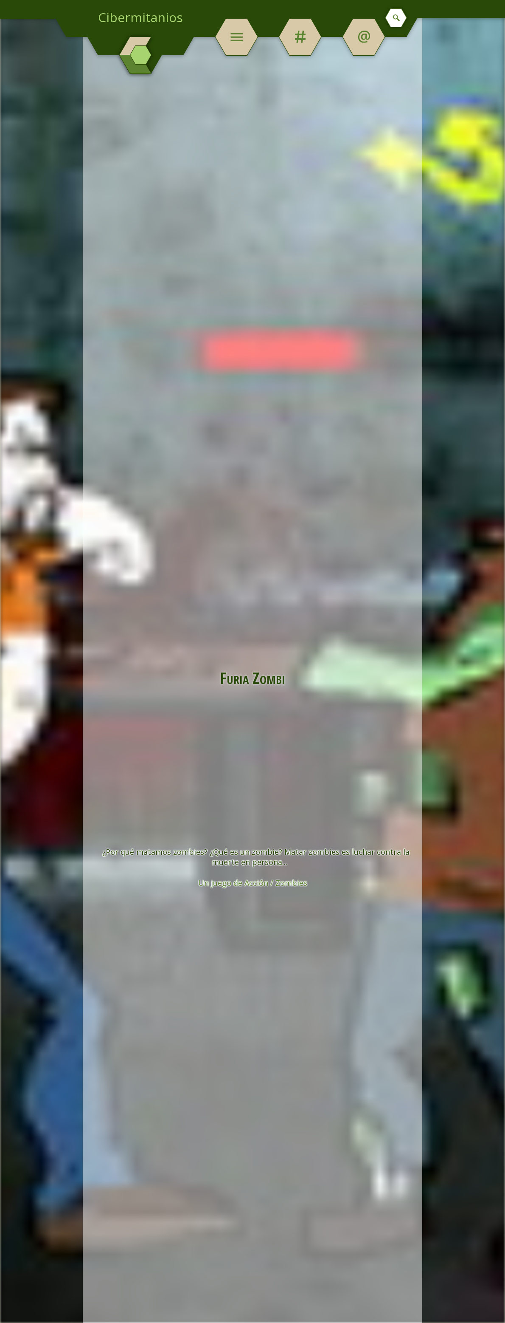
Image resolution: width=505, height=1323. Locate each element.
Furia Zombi (252, 678)
